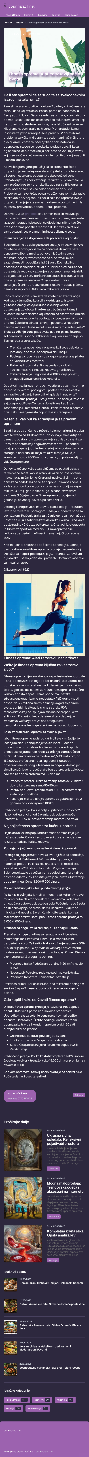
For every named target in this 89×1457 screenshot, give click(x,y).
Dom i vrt (28, 14)
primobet (31, 214)
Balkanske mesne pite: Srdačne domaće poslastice (52, 1304)
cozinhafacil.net (44, 1451)
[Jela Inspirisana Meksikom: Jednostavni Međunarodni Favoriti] (10, 1348)
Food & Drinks (13, 14)
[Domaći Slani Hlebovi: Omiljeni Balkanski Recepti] (10, 1284)
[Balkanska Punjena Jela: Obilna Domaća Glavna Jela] (10, 1327)
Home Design (71, 14)
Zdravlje (56, 14)
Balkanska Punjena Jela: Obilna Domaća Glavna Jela (50, 1327)
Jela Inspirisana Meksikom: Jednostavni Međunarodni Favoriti (45, 1348)
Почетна (8, 22)
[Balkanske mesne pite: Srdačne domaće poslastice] (10, 1306)
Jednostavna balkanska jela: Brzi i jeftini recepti (50, 1367)
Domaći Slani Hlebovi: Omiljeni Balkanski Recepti (51, 1283)
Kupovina (42, 14)
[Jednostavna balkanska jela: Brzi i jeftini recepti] (10, 1369)
